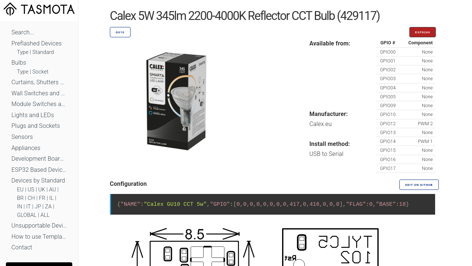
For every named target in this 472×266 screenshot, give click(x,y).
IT (28, 207)
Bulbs (18, 62)
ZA (48, 207)
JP (38, 207)
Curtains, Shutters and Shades (39, 82)
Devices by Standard (38, 180)
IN (19, 207)
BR (20, 198)
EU (20, 190)
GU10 (120, 32)
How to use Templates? (39, 236)
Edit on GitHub (419, 185)
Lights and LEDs (32, 115)
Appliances (26, 147)
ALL (45, 215)
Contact (21, 247)
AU (52, 190)
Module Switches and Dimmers (39, 104)
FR (42, 198)
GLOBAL (27, 215)
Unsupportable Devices (39, 225)
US (31, 190)
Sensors (22, 136)
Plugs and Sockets (35, 125)
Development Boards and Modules (39, 158)
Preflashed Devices (36, 43)
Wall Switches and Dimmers (39, 93)
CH (31, 198)
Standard (43, 52)
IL (51, 198)
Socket (40, 72)
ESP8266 (422, 32)
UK (41, 190)
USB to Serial (326, 153)
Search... (22, 32)
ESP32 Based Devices (39, 169)
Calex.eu (320, 123)
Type (22, 52)
